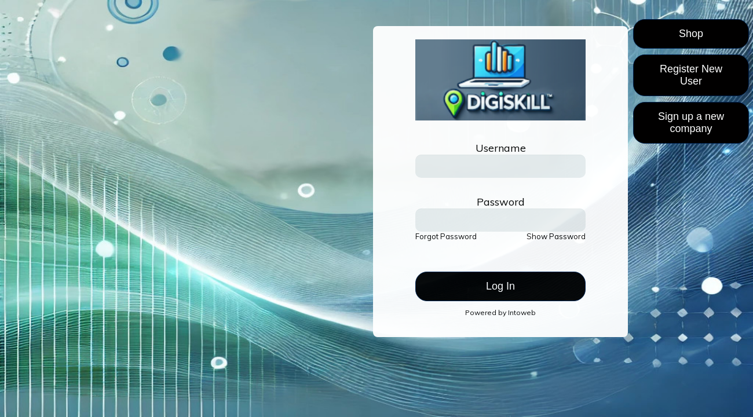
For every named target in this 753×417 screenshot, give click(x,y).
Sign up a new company (691, 122)
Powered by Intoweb (500, 312)
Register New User (691, 75)
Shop (691, 33)
